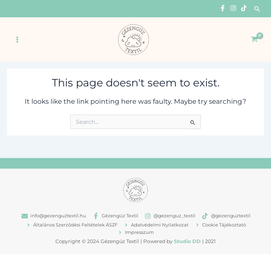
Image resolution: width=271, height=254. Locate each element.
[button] (257, 9)
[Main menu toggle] (17, 39)
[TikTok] (244, 8)
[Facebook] (222, 8)
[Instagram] (233, 8)
